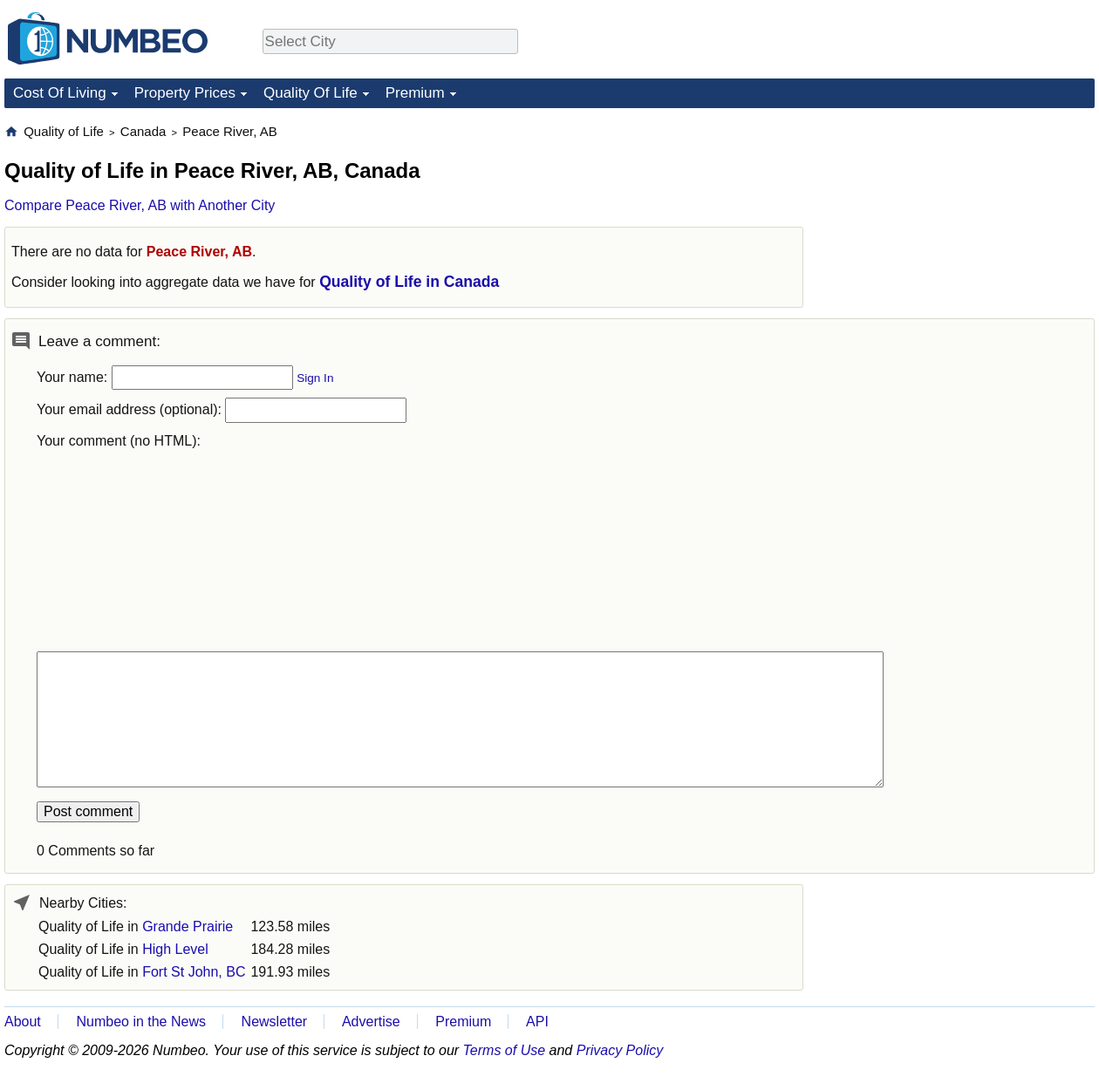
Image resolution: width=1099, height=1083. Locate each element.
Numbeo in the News (141, 1021)
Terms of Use (504, 1050)
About (22, 1021)
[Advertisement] (951, 384)
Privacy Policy (620, 1050)
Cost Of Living (59, 93)
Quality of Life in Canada (409, 281)
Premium (415, 93)
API (537, 1021)
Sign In (315, 378)
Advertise (371, 1021)
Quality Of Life (310, 93)
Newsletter (275, 1021)
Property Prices (185, 93)
